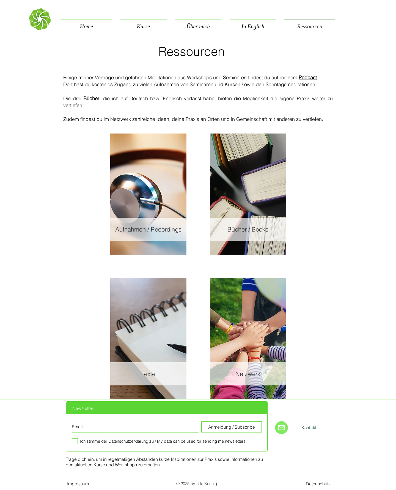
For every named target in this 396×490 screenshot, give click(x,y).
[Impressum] (77, 483)
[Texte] (148, 373)
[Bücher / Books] (248, 229)
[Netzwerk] (248, 373)
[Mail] (281, 427)
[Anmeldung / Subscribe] (231, 426)
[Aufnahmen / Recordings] (148, 229)
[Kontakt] (309, 427)
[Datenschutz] (318, 483)
